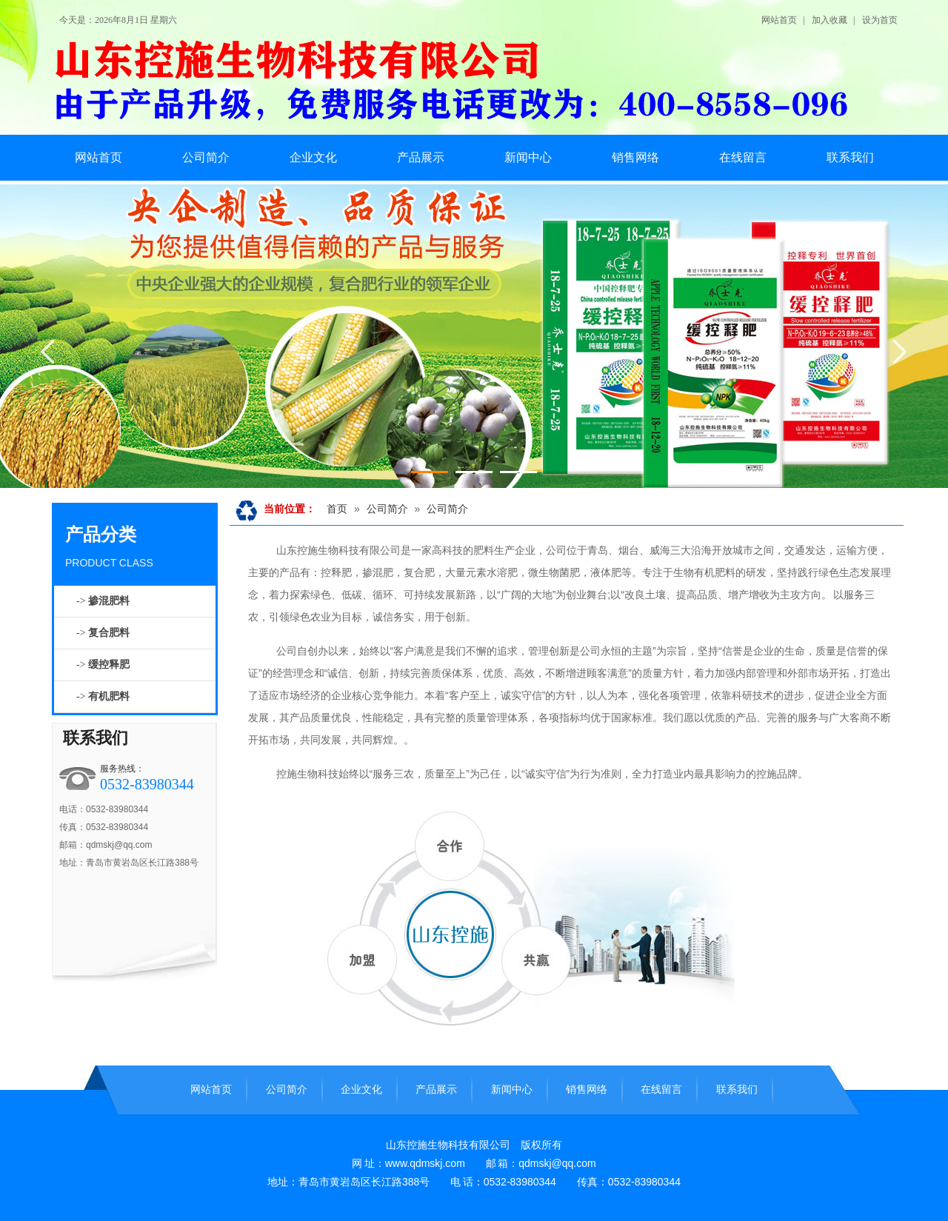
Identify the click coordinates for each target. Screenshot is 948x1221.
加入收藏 (829, 20)
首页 (337, 509)
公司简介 (387, 509)
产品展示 (436, 1089)
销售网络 (586, 1089)
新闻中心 (512, 1089)
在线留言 (661, 1089)
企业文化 (361, 1089)
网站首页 (779, 20)
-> (103, 600)
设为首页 (880, 20)
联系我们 (95, 738)
